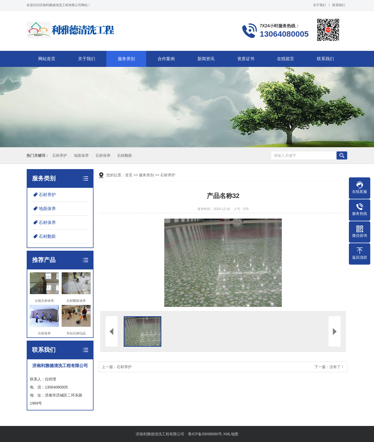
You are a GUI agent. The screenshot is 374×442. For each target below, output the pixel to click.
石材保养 (101, 156)
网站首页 (46, 58)
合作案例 (166, 58)
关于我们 (319, 5)
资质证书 (245, 58)
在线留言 (285, 58)
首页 (129, 175)
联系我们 (338, 5)
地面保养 (79, 156)
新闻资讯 (206, 58)
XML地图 (230, 434)
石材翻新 (122, 156)
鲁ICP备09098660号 (205, 434)
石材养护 (57, 156)
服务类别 (126, 58)
